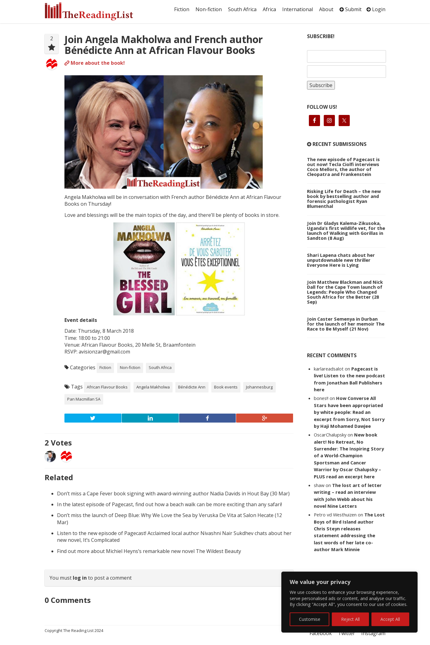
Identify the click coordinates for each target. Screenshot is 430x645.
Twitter (346, 633)
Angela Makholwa (153, 387)
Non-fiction (208, 9)
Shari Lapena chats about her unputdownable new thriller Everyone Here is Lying (341, 260)
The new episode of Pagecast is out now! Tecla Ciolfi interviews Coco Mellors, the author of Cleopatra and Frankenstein (343, 166)
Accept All (390, 619)
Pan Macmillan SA (83, 399)
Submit (351, 9)
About (326, 9)
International (297, 9)
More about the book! (94, 62)
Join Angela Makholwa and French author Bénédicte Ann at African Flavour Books (163, 45)
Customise (309, 619)
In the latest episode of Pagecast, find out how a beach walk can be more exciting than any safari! (169, 504)
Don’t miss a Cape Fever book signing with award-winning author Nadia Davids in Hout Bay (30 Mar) (173, 493)
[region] (349, 602)
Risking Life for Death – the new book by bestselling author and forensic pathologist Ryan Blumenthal (344, 198)
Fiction (181, 9)
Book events (226, 387)
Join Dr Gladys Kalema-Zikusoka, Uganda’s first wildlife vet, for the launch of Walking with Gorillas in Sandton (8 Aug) (346, 230)
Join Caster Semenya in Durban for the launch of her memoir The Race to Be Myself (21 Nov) (345, 324)
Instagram (373, 633)
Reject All (350, 619)
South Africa (242, 9)
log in (80, 577)
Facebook (320, 633)
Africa (269, 9)
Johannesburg (259, 387)
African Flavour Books (107, 387)
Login (375, 9)
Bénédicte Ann (191, 387)
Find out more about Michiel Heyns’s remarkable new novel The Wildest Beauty (149, 551)
